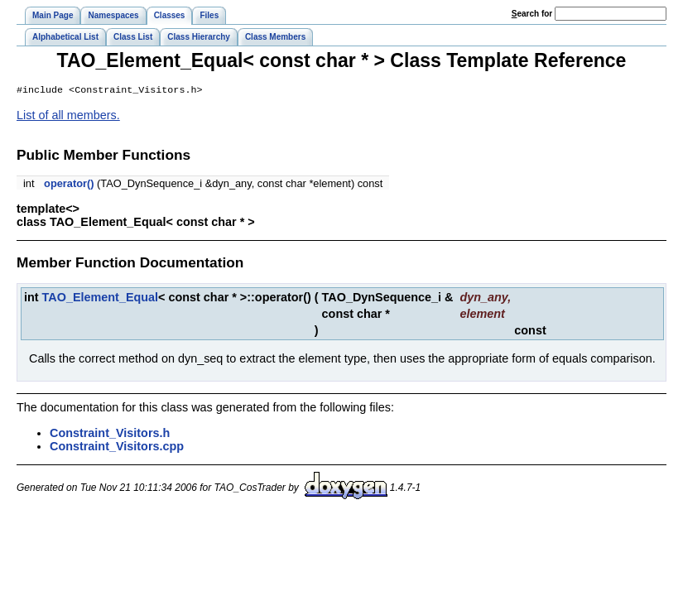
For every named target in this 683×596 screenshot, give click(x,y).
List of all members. (68, 116)
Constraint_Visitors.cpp (117, 447)
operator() (69, 185)
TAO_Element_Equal (100, 298)
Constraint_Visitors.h (110, 434)
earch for (532, 13)
